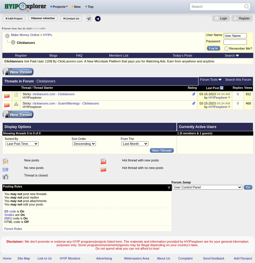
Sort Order (79, 138)
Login (223, 18)
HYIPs (47, 35)
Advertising (104, 258)
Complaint (185, 258)
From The (127, 138)
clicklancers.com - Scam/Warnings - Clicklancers (65, 103)
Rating (192, 87)
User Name (214, 35)
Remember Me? (238, 48)
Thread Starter (43, 87)
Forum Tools (209, 79)
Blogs (54, 55)
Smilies (9, 215)
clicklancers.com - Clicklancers (53, 94)
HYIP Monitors (70, 258)
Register (244, 18)
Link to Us (45, 258)
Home (7, 258)
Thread (26, 87)
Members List (118, 55)
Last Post (212, 88)
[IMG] (8, 218)
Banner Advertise (44, 18)
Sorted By (11, 138)
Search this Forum (238, 79)
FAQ (79, 55)
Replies (238, 87)
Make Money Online (25, 35)
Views (248, 87)
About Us (163, 258)
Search (230, 55)
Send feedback (213, 258)
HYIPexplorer (32, 97)
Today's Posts (182, 55)
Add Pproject (243, 258)
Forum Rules (13, 228)
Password (213, 41)
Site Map (23, 258)
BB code (10, 211)
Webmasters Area (136, 258)
